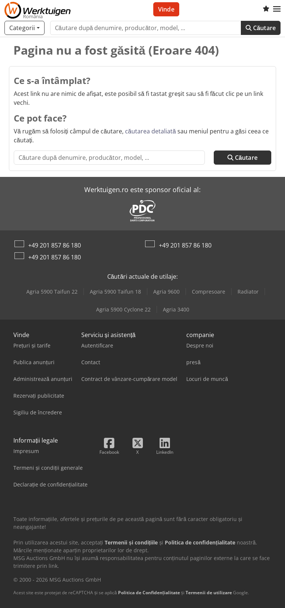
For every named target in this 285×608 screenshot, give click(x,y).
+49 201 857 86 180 (54, 245)
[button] (277, 9)
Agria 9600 (166, 291)
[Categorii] (24, 28)
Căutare (261, 28)
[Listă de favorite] (266, 9)
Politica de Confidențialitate (149, 592)
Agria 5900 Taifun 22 (52, 291)
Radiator (248, 291)
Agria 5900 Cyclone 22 (123, 309)
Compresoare (208, 291)
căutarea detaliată (150, 131)
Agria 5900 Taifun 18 (115, 291)
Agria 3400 (176, 309)
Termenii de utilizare (209, 592)
